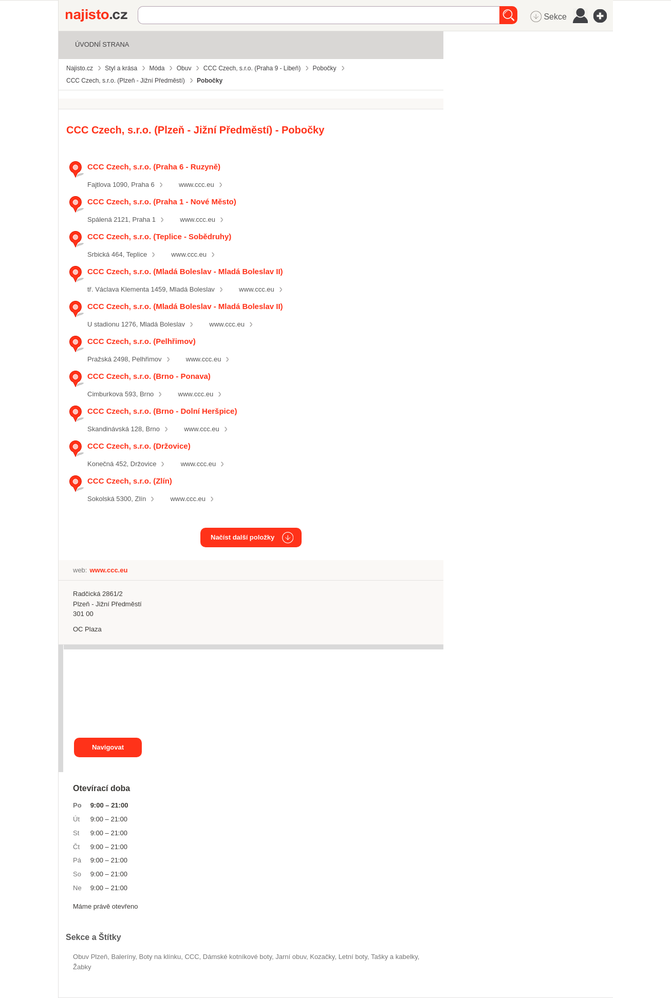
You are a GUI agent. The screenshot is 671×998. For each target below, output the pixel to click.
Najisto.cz (102, 15)
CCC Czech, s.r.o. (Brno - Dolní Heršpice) (162, 411)
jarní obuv (290, 957)
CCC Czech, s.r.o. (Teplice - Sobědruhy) (159, 236)
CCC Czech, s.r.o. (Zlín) (129, 480)
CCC (191, 957)
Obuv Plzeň (90, 957)
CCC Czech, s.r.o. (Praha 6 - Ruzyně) (153, 166)
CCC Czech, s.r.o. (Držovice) (139, 446)
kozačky (322, 957)
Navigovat (108, 747)
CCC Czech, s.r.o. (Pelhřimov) (141, 341)
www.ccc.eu (196, 184)
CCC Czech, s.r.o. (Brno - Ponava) (149, 376)
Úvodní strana (102, 44)
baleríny (123, 957)
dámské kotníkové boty (237, 957)
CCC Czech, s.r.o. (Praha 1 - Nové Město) (161, 201)
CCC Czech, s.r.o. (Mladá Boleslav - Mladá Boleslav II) (185, 271)
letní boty (353, 957)
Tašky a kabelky (394, 957)
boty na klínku (160, 957)
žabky (82, 967)
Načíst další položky (242, 537)
